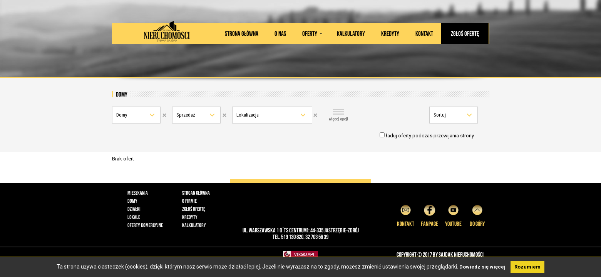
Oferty (309, 33)
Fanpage (429, 214)
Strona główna (241, 33)
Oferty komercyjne (145, 225)
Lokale (133, 217)
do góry (477, 214)
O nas (280, 33)
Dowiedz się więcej (482, 267)
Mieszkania (137, 193)
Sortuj (440, 115)
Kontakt (424, 33)
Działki (134, 209)
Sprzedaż (185, 115)
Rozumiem (527, 267)
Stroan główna (196, 193)
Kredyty (390, 33)
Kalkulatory (351, 33)
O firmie (189, 201)
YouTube (453, 214)
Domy (121, 115)
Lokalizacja (247, 115)
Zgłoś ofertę (465, 33)
